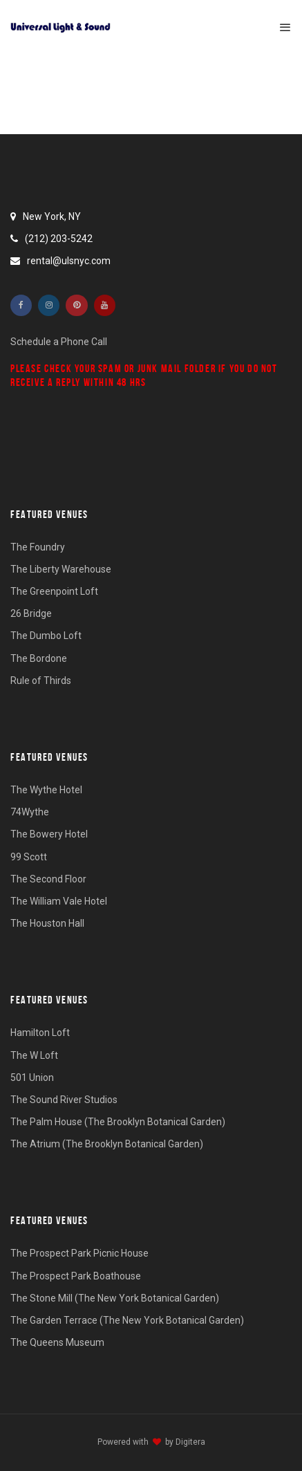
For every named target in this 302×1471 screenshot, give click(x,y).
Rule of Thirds (40, 680)
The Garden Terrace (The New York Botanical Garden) (127, 1320)
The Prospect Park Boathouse (75, 1276)
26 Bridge (31, 613)
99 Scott (28, 856)
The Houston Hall (47, 923)
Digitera (190, 1442)
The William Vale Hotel (58, 901)
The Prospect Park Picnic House (79, 1253)
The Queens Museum (57, 1342)
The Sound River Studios (63, 1099)
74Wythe (29, 811)
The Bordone (38, 658)
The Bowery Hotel (49, 834)
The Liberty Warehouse (60, 569)
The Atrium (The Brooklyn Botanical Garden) (106, 1143)
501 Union (32, 1077)
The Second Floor (48, 879)
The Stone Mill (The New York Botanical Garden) (114, 1298)
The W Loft (34, 1055)
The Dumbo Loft (46, 635)
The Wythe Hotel (46, 789)
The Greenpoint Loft (54, 591)
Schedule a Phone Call (58, 341)
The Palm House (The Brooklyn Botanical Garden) (117, 1121)
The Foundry (37, 547)
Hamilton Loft (40, 1032)
